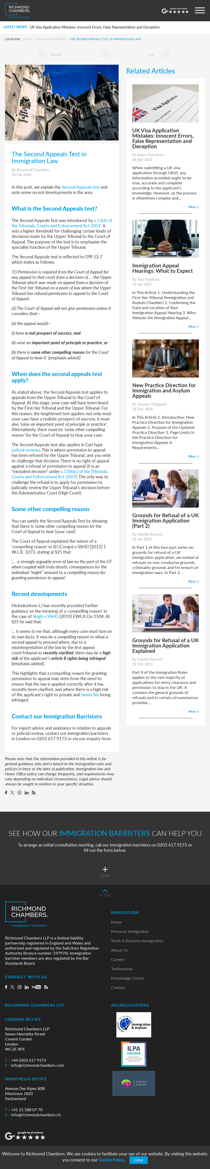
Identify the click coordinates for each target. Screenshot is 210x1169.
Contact (118, 987)
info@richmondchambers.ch (33, 1114)
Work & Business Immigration (137, 940)
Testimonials (122, 969)
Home (27, 39)
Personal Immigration (130, 931)
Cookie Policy (111, 1159)
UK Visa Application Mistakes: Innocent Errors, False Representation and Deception (95, 27)
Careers (118, 959)
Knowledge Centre (51, 39)
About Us (119, 950)
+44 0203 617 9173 (25, 1060)
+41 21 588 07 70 (23, 1109)
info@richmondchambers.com (34, 1065)
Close (138, 1160)
